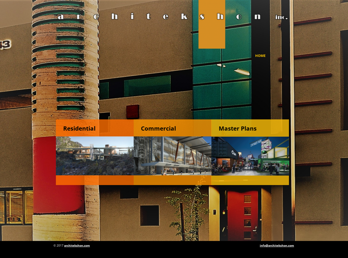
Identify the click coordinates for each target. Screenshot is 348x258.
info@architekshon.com (277, 245)
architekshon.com (77, 245)
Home (260, 55)
